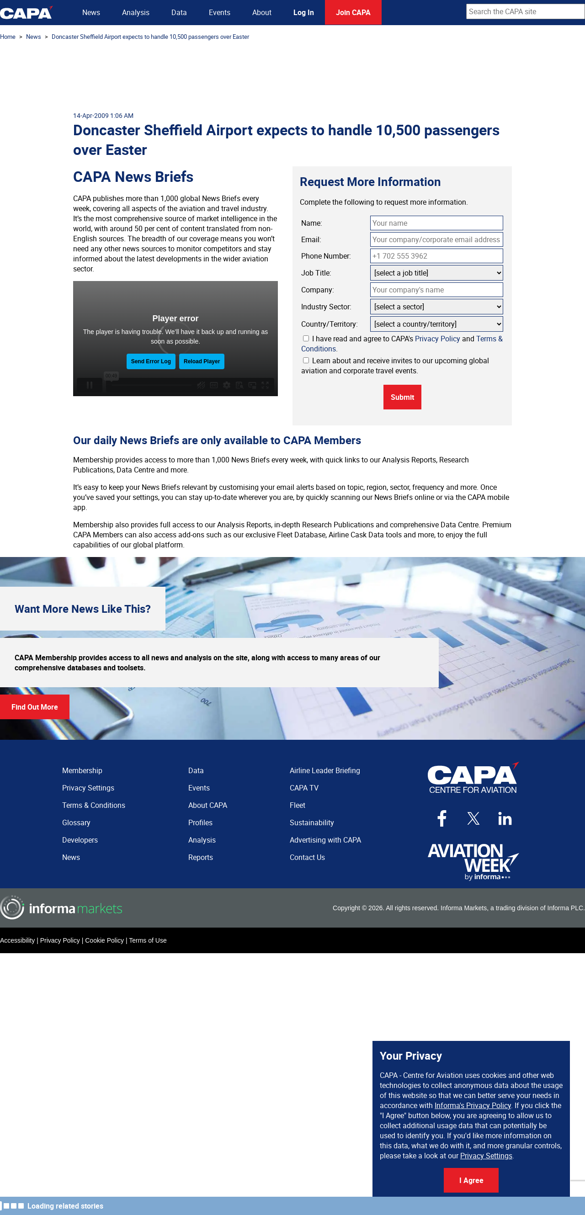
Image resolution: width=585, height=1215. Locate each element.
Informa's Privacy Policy (473, 1105)
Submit (402, 397)
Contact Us (307, 857)
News (91, 12)
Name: (311, 223)
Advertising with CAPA (325, 840)
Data (179, 12)
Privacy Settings (486, 1156)
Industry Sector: (326, 307)
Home (8, 36)
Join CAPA (353, 12)
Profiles (200, 822)
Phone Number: (326, 256)
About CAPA (207, 805)
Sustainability (312, 822)
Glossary (76, 822)
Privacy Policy (437, 339)
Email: (311, 239)
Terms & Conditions (93, 805)
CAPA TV (304, 788)
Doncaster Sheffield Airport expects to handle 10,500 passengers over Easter (150, 36)
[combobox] (525, 11)
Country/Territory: (329, 324)
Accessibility (17, 940)
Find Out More (34, 707)
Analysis (135, 12)
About (261, 12)
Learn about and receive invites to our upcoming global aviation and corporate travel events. (395, 365)
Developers (80, 840)
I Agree (471, 1180)
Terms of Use (147, 940)
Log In (303, 12)
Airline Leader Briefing (325, 770)
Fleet (297, 805)
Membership (82, 770)
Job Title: (316, 273)
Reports (200, 857)
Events (219, 12)
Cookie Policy (104, 940)
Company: (317, 290)
